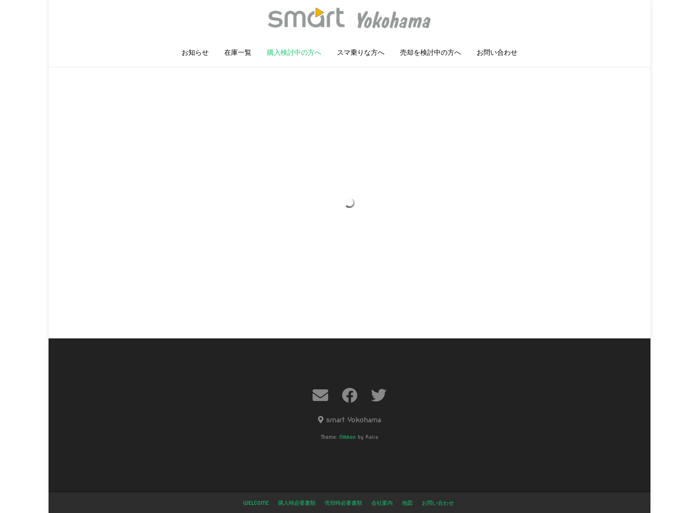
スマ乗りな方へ (360, 53)
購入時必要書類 (297, 502)
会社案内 (382, 502)
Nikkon (347, 436)
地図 (407, 502)
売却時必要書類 (343, 502)
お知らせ (195, 53)
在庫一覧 (237, 53)
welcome (256, 502)
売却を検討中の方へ (430, 53)
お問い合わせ (497, 53)
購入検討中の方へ (294, 53)
